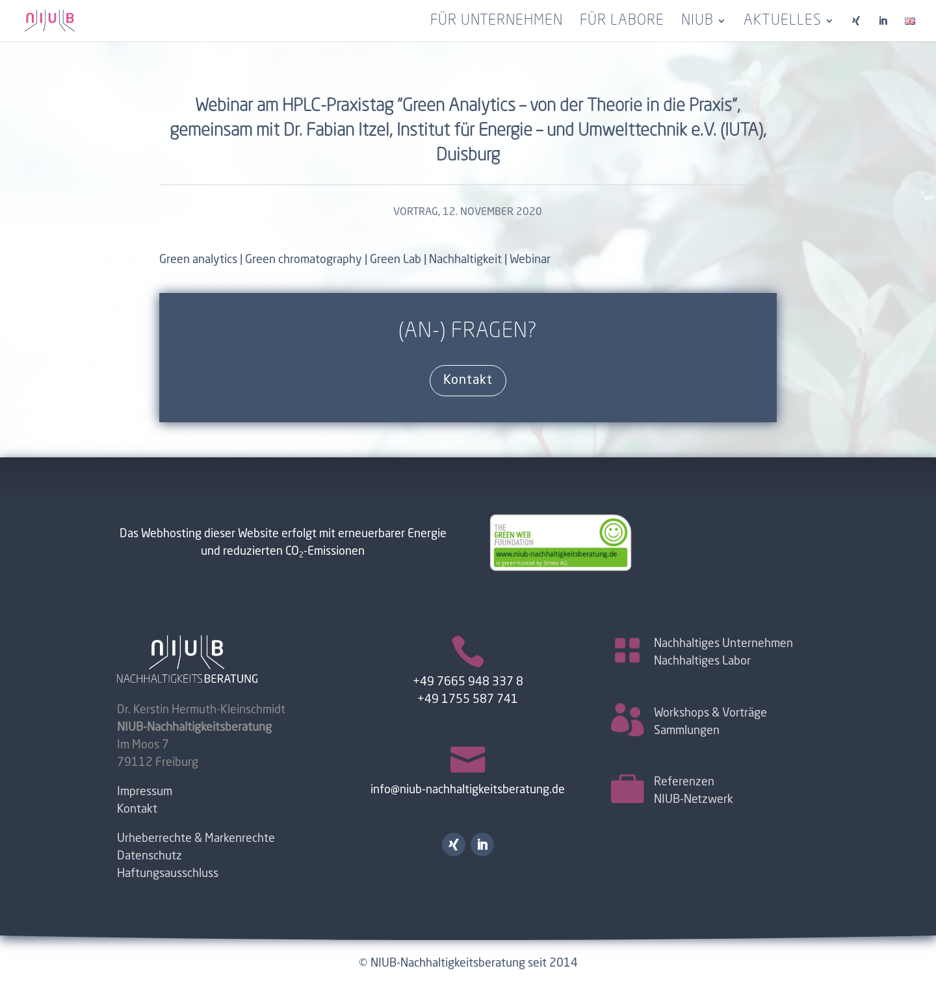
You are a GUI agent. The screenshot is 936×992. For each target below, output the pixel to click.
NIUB (697, 22)
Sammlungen (687, 731)
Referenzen (684, 782)
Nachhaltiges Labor (702, 661)
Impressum (144, 792)
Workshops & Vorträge (710, 713)
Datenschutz (149, 856)
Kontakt (468, 380)
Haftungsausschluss (167, 874)
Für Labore (622, 22)
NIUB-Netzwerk (693, 800)
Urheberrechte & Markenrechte (196, 839)
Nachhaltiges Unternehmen (723, 644)
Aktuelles (783, 22)
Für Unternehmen (496, 22)
